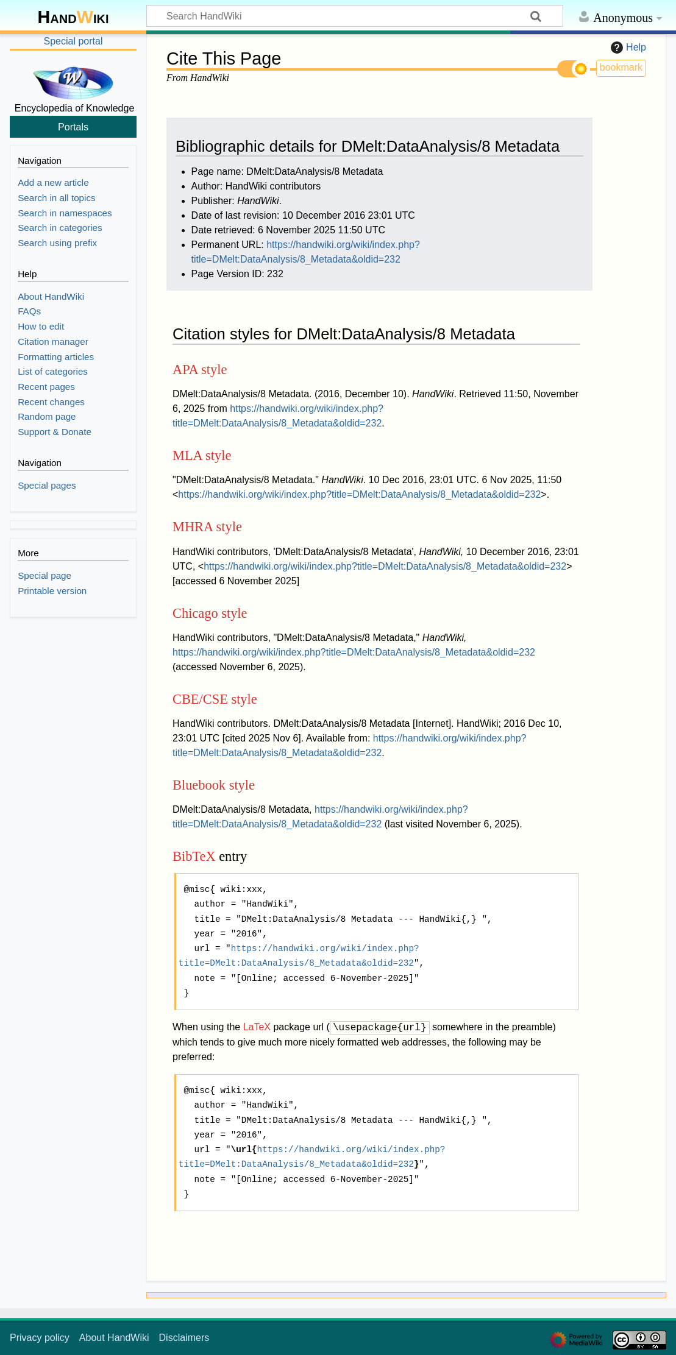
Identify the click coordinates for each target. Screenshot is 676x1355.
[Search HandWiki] (355, 15)
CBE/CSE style (215, 699)
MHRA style (207, 526)
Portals (73, 126)
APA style (200, 369)
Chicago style (210, 613)
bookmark (621, 67)
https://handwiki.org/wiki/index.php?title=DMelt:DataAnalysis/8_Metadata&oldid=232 (359, 494)
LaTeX (257, 1027)
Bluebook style (214, 785)
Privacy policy (39, 1337)
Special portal (73, 41)
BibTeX (194, 856)
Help (627, 47)
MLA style (202, 455)
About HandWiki (114, 1337)
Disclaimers (184, 1337)
